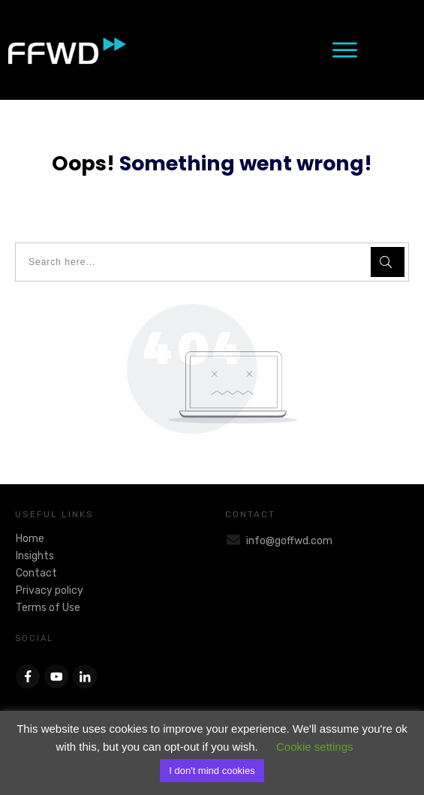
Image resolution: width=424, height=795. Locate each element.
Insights (35, 556)
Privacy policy (49, 590)
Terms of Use (48, 607)
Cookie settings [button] (314, 746)
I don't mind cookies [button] (212, 770)
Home (30, 538)
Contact (36, 573)
